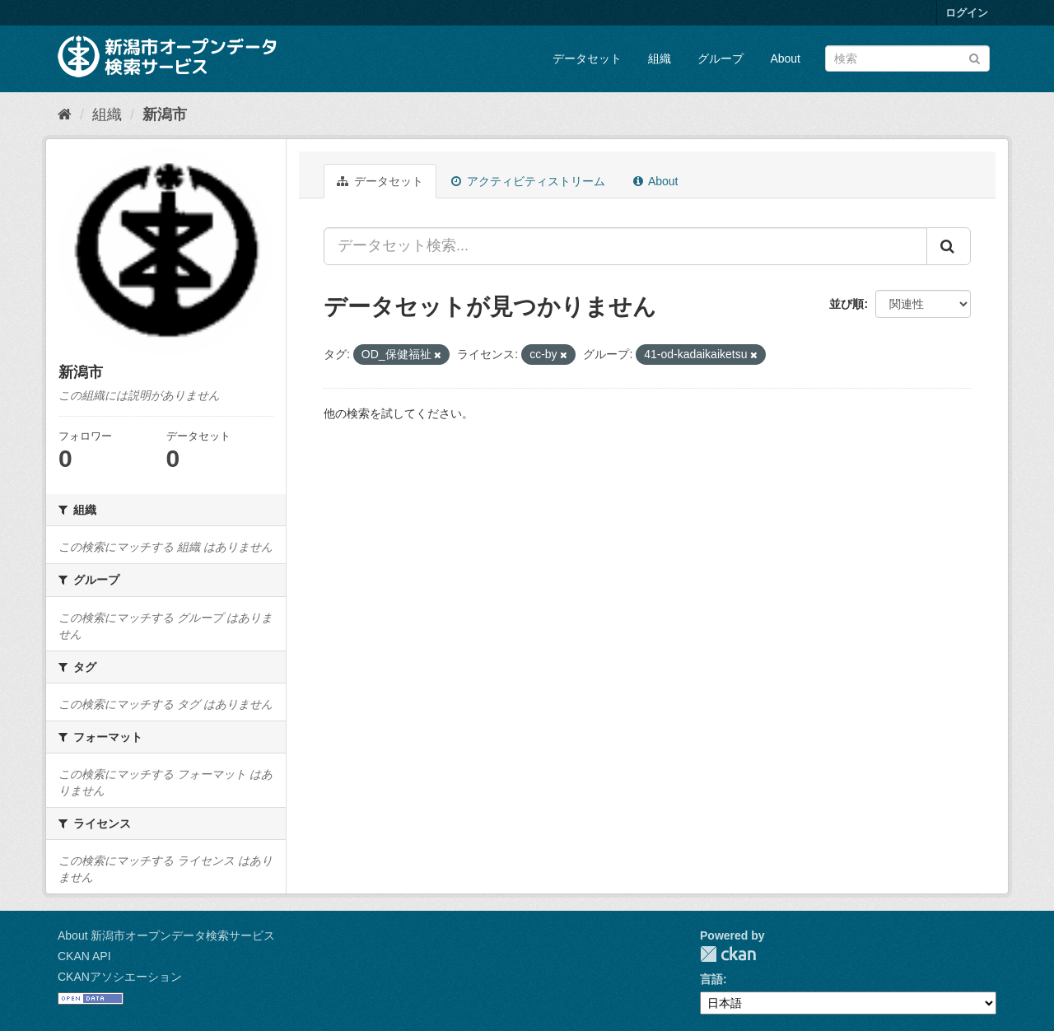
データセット (587, 58)
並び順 (846, 303)
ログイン (966, 13)
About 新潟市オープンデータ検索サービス (166, 935)
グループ (720, 58)
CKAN (728, 954)
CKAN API (84, 956)
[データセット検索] (907, 58)
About (785, 58)
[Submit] (975, 57)
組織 (659, 58)
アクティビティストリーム (528, 181)
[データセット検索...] (625, 246)
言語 (711, 979)
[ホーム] (65, 114)
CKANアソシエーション (120, 976)
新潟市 (164, 114)
